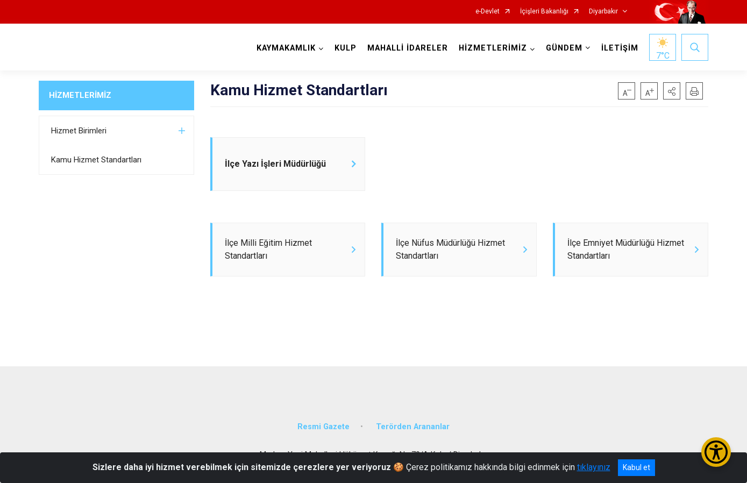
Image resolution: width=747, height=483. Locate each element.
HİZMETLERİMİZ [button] (493, 48)
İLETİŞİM (619, 48)
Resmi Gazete (323, 426)
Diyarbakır (603, 11)
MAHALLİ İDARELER (407, 48)
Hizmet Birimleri (78, 131)
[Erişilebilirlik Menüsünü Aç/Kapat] (716, 452)
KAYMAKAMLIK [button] (286, 48)
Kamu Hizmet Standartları (96, 160)
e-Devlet (487, 11)
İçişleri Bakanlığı (544, 11)
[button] (671, 91)
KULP (346, 48)
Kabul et (636, 467)
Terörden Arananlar (413, 426)
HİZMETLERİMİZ (80, 95)
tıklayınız (593, 467)
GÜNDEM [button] (564, 48)
